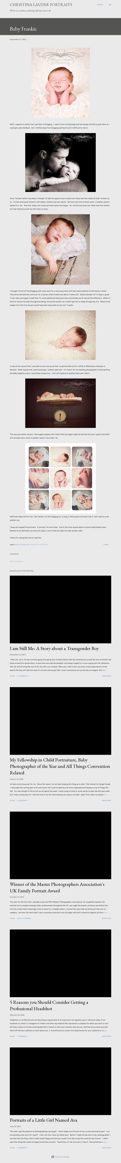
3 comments (22, 1036)
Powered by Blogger (60, 1157)
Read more (106, 676)
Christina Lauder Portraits (41, 4)
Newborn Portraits (29, 544)
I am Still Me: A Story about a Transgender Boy (54, 648)
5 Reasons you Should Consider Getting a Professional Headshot (49, 1005)
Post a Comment (16, 561)
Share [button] (106, 544)
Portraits (43, 544)
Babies (17, 544)
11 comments (22, 676)
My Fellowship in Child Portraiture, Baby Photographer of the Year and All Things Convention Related (60, 766)
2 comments (22, 1148)
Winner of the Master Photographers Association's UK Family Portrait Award (57, 887)
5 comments (22, 800)
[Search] (100, 5)
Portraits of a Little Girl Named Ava (43, 1120)
